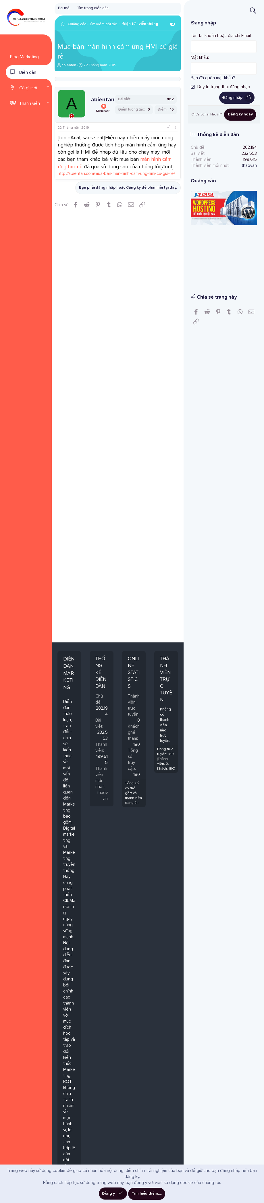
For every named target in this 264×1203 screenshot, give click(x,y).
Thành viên (29, 103)
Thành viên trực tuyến (166, 679)
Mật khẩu (199, 57)
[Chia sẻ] (168, 128)
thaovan (249, 165)
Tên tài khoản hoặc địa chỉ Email (221, 36)
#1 (176, 128)
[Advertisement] (224, 255)
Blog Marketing (24, 57)
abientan (68, 65)
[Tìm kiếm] (253, 10)
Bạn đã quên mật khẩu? (213, 78)
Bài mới (64, 8)
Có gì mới (28, 88)
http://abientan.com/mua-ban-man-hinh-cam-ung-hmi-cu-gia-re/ (116, 173)
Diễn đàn (27, 72)
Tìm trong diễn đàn (93, 8)
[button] (48, 87)
